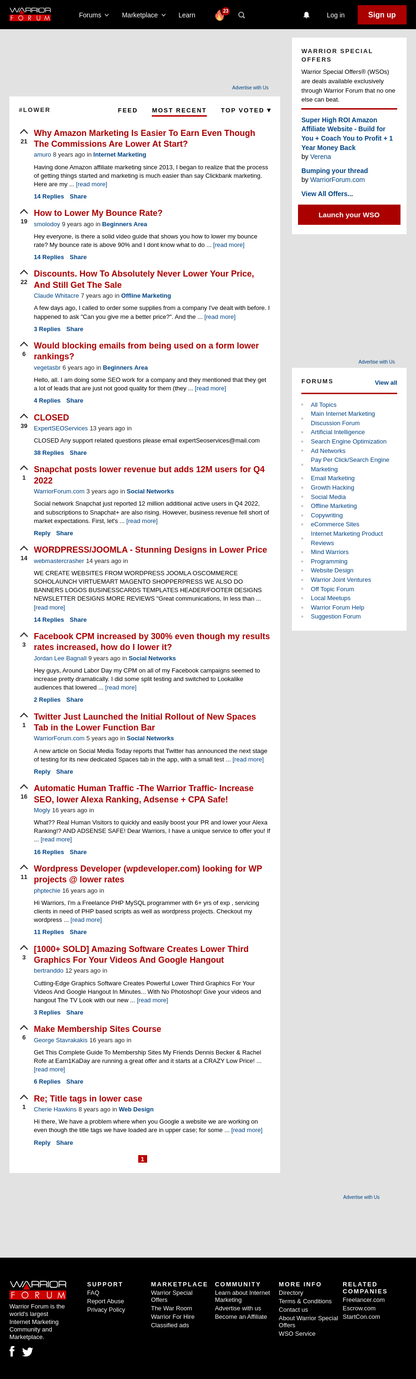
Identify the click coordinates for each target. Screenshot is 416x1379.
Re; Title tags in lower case (88, 1098)
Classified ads (170, 1325)
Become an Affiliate (241, 1316)
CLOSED (51, 417)
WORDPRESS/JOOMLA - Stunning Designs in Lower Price (150, 550)
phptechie (47, 890)
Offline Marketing (146, 295)
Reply (42, 533)
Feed (128, 110)
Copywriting (327, 515)
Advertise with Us (250, 87)
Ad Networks (328, 450)
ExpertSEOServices (61, 428)
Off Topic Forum (332, 589)
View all (386, 382)
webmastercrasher (59, 560)
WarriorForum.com (59, 491)
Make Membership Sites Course (97, 1029)
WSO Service (297, 1333)
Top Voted (246, 110)
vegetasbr (47, 367)
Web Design (136, 1109)
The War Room (171, 1308)
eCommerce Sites (335, 524)
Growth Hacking (332, 487)
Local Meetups (331, 598)
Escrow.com (359, 1308)
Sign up (382, 15)
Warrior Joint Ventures (341, 579)
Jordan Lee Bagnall (60, 658)
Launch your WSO (349, 215)
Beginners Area (124, 224)
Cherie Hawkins (55, 1109)
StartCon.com (361, 1316)
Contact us (293, 1309)
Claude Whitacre (56, 295)
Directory (291, 1292)
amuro (42, 154)
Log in (336, 15)
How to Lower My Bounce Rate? (98, 213)
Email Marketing (332, 478)
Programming (329, 561)
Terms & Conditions (305, 1301)
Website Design (332, 570)
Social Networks (150, 491)
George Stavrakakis (60, 1040)
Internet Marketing (120, 154)
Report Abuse (105, 1301)
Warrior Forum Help (337, 607)
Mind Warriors (329, 551)
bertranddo (48, 970)
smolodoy (47, 224)
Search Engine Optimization (348, 441)
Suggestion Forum (336, 616)
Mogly (42, 810)
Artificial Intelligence (338, 432)
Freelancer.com (364, 1299)
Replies (49, 196)
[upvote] (24, 137)
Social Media (328, 496)
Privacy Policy (106, 1309)
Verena (320, 156)
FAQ (93, 1292)
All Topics (324, 404)
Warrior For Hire (173, 1316)
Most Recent (179, 110)
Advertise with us (238, 1308)
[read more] (91, 184)
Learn (190, 15)
